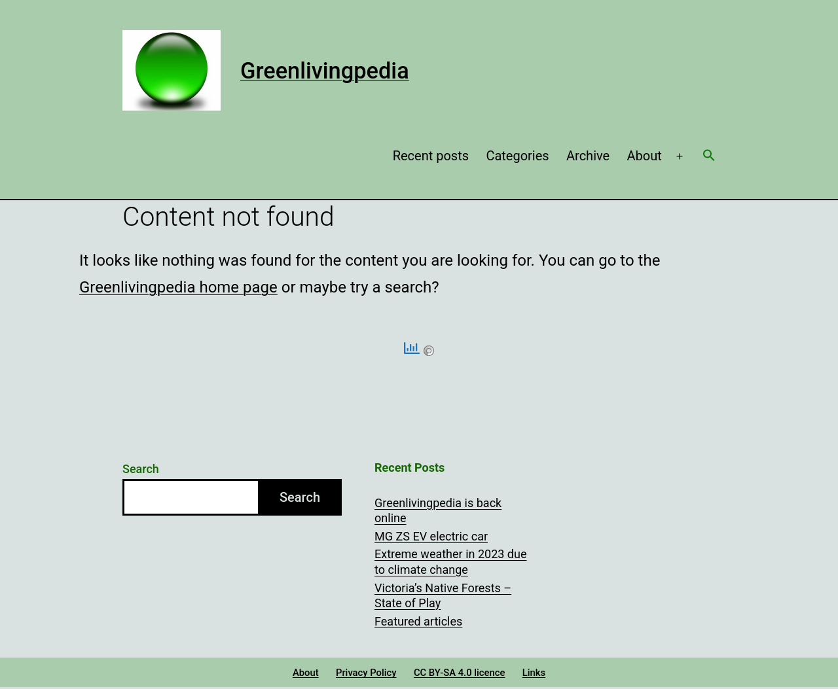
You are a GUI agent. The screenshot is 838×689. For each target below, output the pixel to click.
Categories (517, 156)
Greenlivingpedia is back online (437, 510)
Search (140, 469)
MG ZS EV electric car (431, 536)
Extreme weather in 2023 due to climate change (450, 561)
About (644, 156)
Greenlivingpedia (324, 71)
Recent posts (431, 156)
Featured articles (418, 621)
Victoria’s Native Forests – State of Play (442, 595)
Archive (588, 156)
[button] (709, 156)
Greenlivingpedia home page (178, 287)
